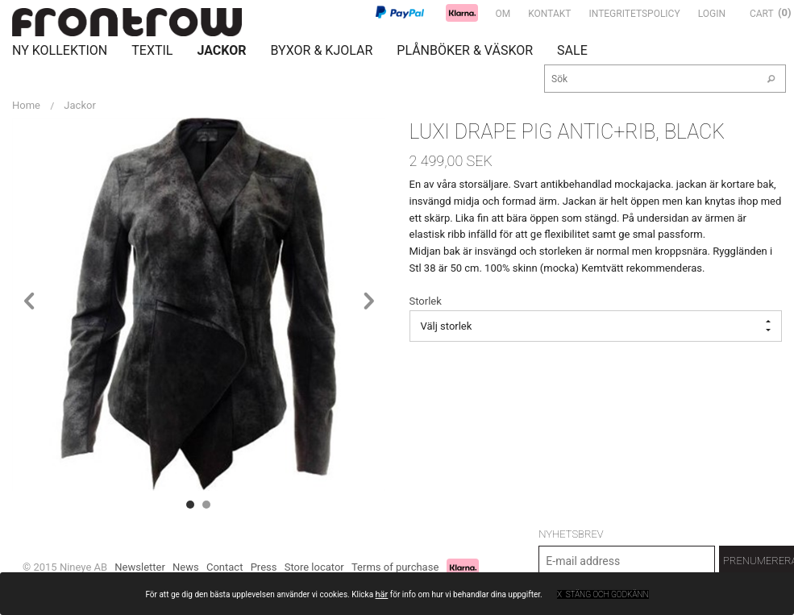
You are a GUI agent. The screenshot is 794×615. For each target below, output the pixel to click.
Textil (152, 50)
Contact (224, 567)
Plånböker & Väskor (465, 50)
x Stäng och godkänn (603, 594)
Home (26, 105)
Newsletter (139, 567)
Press (264, 567)
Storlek (425, 301)
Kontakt (549, 13)
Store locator (314, 567)
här (382, 594)
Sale (572, 50)
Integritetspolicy (634, 13)
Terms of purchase (395, 567)
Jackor (221, 50)
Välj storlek (596, 326)
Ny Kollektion (59, 50)
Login (711, 13)
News (186, 567)
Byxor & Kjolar (322, 50)
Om (503, 13)
